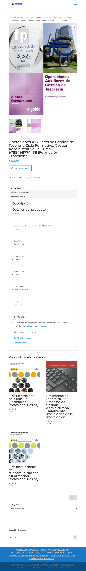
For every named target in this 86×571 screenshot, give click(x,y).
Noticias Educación (63, 556)
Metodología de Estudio (25, 553)
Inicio (11, 17)
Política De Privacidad (55, 550)
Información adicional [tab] (20, 192)
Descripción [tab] (16, 188)
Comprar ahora (20, 168)
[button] (74, 27)
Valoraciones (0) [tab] (18, 196)
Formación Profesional (58, 553)
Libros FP (18, 17)
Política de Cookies (26, 550)
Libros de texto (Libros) (36, 326)
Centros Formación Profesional (28, 556)
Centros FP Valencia (41, 558)
